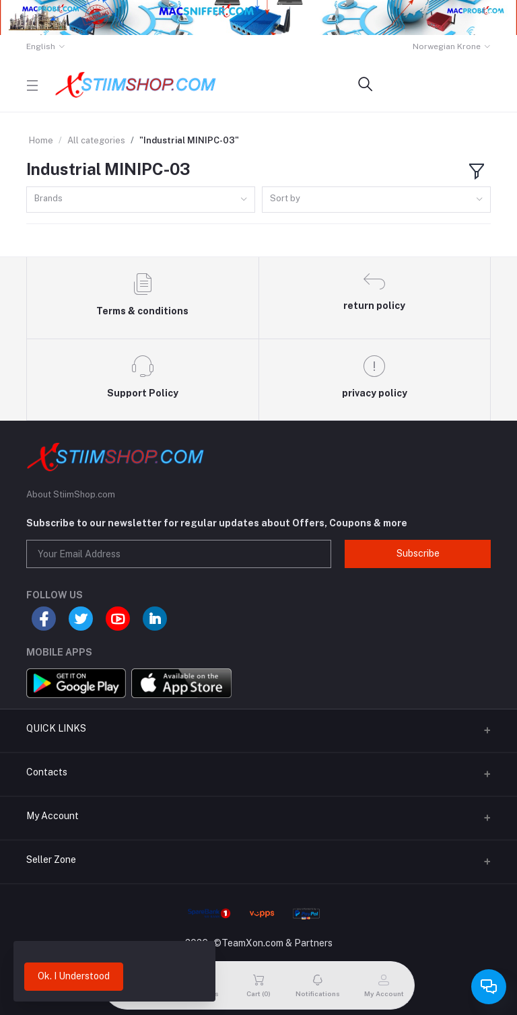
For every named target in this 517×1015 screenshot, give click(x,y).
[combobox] (140, 199)
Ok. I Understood (74, 976)
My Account (52, 815)
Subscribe (418, 553)
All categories (96, 140)
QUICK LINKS (56, 728)
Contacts (46, 772)
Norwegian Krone (447, 46)
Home (41, 140)
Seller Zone (51, 859)
